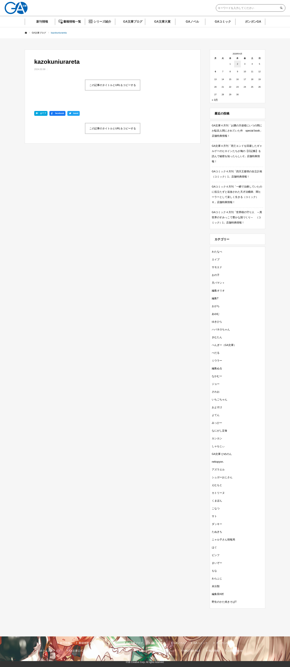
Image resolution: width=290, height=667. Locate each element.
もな (214, 570)
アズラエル (218, 469)
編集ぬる (217, 368)
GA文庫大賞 (162, 21)
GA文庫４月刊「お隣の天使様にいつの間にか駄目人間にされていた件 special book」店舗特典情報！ (237, 130)
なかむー (217, 376)
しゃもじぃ (218, 446)
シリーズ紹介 (102, 21)
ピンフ (216, 555)
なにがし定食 (219, 430)
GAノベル (192, 21)
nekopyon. (218, 461)
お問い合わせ (235, 650)
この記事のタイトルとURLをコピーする (112, 85)
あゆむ (216, 313)
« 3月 (215, 99)
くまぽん (217, 500)
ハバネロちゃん (221, 329)
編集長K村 (218, 594)
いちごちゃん (219, 399)
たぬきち (217, 531)
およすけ (217, 407)
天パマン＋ (218, 282)
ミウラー (217, 360)
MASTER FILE (191, 650)
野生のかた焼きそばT (224, 601)
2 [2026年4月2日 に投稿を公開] (237, 64)
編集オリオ (218, 290)
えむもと (217, 485)
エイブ (216, 259)
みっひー (217, 422)
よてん (216, 415)
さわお (216, 391)
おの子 (216, 274)
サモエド (217, 267)
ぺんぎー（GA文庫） (224, 345)
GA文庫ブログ (132, 21)
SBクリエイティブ (49, 650)
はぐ (214, 547)
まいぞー (217, 562)
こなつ (216, 508)
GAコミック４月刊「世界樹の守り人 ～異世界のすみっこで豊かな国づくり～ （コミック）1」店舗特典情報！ (237, 217)
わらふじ (217, 578)
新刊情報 (42, 21)
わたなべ (217, 251)
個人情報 (214, 650)
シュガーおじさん (222, 477)
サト (214, 516)
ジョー (216, 383)
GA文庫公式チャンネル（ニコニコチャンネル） (147, 650)
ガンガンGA (253, 21)
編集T (215, 298)
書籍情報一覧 (72, 21)
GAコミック (223, 21)
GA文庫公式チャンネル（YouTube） (90, 650)
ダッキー (217, 523)
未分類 (216, 586)
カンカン (217, 438)
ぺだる (216, 352)
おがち (216, 306)
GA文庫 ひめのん (222, 453)
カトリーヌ (218, 492)
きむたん (217, 337)
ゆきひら (217, 321)
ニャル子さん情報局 (223, 539)
